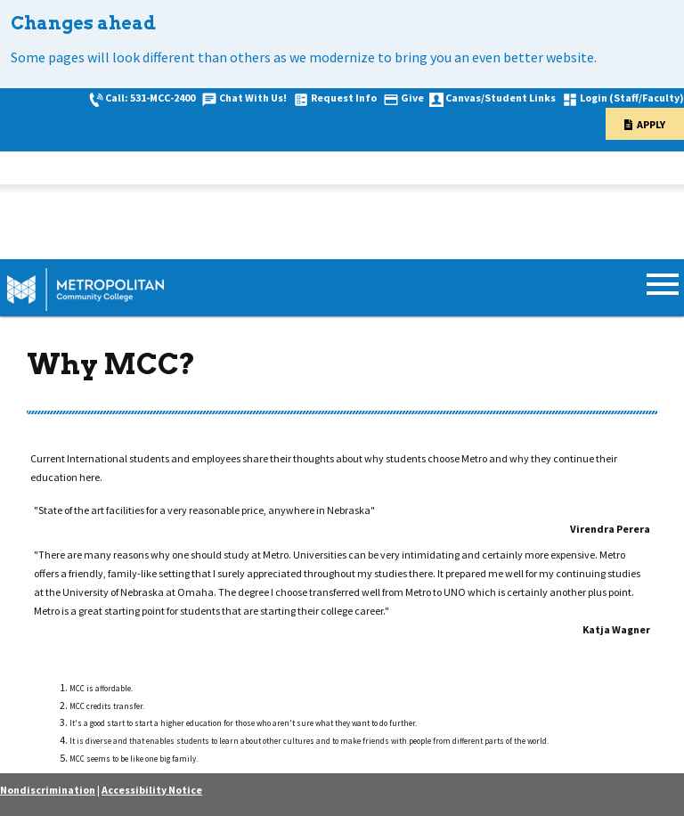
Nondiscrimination (47, 789)
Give (412, 97)
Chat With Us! (253, 97)
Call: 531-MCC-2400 (150, 97)
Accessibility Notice (152, 789)
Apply (651, 124)
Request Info (344, 97)
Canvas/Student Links (500, 97)
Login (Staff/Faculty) (632, 97)
